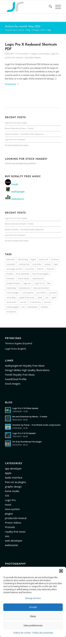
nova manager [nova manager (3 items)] (12, 292)
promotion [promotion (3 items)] (41, 292)
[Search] (48, 7)
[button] (61, 571)
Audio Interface (13, 477)
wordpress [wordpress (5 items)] (11, 311)
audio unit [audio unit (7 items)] (43, 259)
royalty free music (15, 531)
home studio (43, 54)
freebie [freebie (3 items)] (9, 273)
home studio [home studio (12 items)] (23, 278)
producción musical (13, 57)
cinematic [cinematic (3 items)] (10, 264)
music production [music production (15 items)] (41, 288)
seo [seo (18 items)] (46, 297)
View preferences (33, 625)
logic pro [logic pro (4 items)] (27, 283)
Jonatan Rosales (34, 57)
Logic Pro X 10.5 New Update (16, 123)
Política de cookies (22, 632)
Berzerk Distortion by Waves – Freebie (19, 128)
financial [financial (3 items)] (50, 269)
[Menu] (56, 7)
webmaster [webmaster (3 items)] (33, 307)
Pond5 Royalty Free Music (20, 374)
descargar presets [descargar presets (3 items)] (14, 269)
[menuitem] (48, 7)
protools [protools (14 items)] (53, 292)
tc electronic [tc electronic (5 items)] (35, 302)
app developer (13, 468)
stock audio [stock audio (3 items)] (11, 302)
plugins (9, 513)
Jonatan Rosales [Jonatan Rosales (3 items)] (13, 283)
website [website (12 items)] (44, 307)
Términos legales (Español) (18, 343)
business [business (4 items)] (55, 259)
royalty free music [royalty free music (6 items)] (26, 297)
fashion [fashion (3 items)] (40, 269)
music (8, 504)
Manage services (33, 598)
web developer (13, 540)
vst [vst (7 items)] (23, 307)
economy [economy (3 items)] (30, 269)
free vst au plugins (15, 482)
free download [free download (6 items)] (22, 273)
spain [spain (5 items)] (54, 297)
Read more (12, 84)
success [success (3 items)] (23, 302)
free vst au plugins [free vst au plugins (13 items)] (41, 273)
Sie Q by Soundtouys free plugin (17, 145)
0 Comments (22, 54)
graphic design (13, 486)
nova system (12, 509)
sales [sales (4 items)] (40, 297)
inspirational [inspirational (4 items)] (37, 278)
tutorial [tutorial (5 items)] (47, 302)
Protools (10, 527)
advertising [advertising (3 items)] (23, 259)
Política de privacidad (43, 632)
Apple (34, 54)
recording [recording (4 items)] (10, 297)
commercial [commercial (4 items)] (23, 264)
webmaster (11, 545)
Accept (33, 607)
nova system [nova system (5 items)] (27, 292)
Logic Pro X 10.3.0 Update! (15, 139)
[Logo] (27, 7)
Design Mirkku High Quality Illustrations (27, 370)
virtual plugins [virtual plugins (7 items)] (12, 307)
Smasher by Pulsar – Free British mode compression (24, 134)
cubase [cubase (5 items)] (47, 264)
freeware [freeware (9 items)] (10, 278)
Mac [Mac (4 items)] (49, 283)
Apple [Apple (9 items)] (33, 259)
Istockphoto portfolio (25, 163)
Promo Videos (13, 522)
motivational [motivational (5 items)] (24, 288)
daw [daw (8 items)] (56, 264)
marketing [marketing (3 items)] (11, 288)
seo (7, 536)
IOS (7, 495)
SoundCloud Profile (16, 379)
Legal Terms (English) (15, 348)
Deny (33, 616)
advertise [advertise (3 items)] (10, 259)
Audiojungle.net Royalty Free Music (25, 365)
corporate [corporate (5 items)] (36, 264)
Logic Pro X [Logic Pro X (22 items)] (39, 283)
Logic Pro (54, 54)
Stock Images (12, 383)
